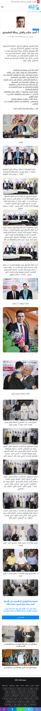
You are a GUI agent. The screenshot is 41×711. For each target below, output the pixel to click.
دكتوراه (27, 685)
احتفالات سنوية (17, 704)
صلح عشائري (21, 701)
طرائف (7, 691)
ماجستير (22, 685)
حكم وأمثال (13, 691)
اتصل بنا (32, 685)
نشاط (33, 701)
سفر (24, 688)
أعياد (21, 698)
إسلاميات (33, 695)
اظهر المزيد (20, 617)
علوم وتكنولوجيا (15, 695)
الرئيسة (38, 12)
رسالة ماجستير (30, 12)
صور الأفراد (11, 685)
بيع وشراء (7, 695)
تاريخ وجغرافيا (33, 704)
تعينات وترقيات (21, 691)
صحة (27, 695)
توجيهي (27, 701)
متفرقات (19, 688)
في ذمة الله (11, 688)
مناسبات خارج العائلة (11, 701)
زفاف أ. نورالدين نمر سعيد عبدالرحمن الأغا (23, 1)
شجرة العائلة (5, 685)
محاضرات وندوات (31, 691)
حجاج (11, 698)
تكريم (16, 698)
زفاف (36, 688)
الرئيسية (37, 685)
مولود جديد (30, 688)
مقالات (5, 688)
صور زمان (5, 698)
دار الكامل (25, 704)
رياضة (22, 695)
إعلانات (36, 698)
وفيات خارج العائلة (28, 698)
